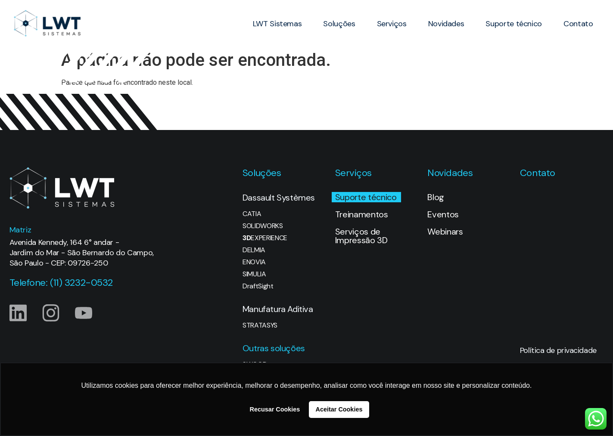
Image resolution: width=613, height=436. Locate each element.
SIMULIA (254, 274)
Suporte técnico (513, 24)
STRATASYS (260, 325)
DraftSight (258, 286)
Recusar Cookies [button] (275, 409)
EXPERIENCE (265, 238)
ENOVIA (254, 262)
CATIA (252, 214)
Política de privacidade (558, 350)
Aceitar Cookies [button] (339, 409)
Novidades (446, 24)
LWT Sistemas (277, 24)
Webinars (445, 231)
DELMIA (254, 250)
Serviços (392, 24)
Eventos (443, 214)
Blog (435, 197)
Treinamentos (361, 214)
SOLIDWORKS (263, 226)
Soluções (339, 24)
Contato (578, 24)
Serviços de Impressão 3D (361, 235)
